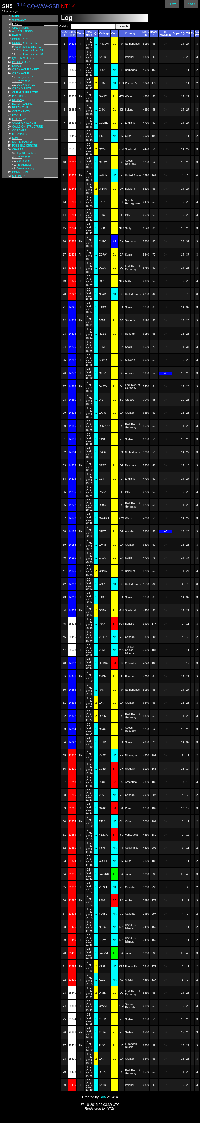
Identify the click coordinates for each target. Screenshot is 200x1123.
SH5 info (18, 175)
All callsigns (22, 31)
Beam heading (22, 103)
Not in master (22, 141)
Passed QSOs (21, 61)
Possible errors (25, 145)
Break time (20, 107)
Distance (19, 99)
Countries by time (25, 42)
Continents (21, 111)
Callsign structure (27, 126)
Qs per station (23, 58)
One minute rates (25, 92)
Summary (19, 20)
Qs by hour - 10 (26, 77)
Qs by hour (20, 73)
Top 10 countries (26, 153)
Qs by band (24, 156)
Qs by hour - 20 (26, 84)
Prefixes (19, 96)
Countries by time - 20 (30, 54)
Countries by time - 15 (30, 50)
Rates (16, 35)
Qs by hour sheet (25, 69)
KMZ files (19, 115)
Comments (20, 172)
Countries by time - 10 (28, 46)
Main (15, 16)
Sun (15, 137)
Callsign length (24, 122)
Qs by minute (21, 88)
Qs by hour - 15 (26, 80)
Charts (17, 149)
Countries (20, 39)
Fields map (20, 118)
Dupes (16, 65)
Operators (20, 27)
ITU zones (19, 134)
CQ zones (19, 130)
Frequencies (24, 164)
